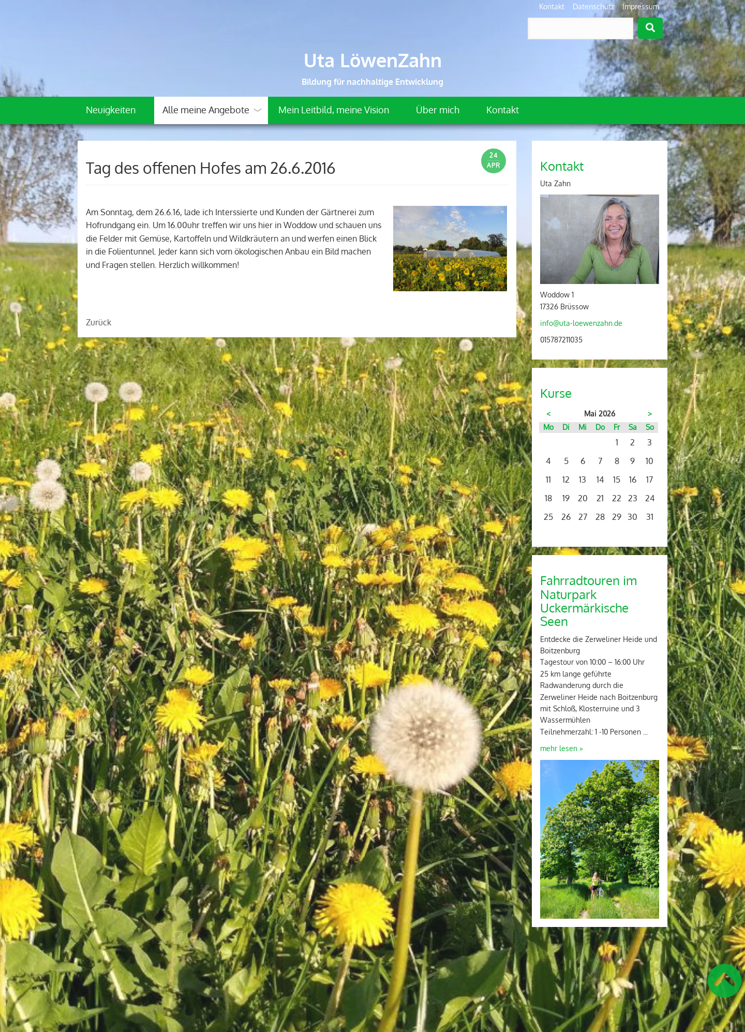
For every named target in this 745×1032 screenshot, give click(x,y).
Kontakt (551, 6)
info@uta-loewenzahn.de (581, 323)
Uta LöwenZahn (373, 60)
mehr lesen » (561, 748)
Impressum (640, 6)
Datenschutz (593, 6)
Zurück (98, 322)
